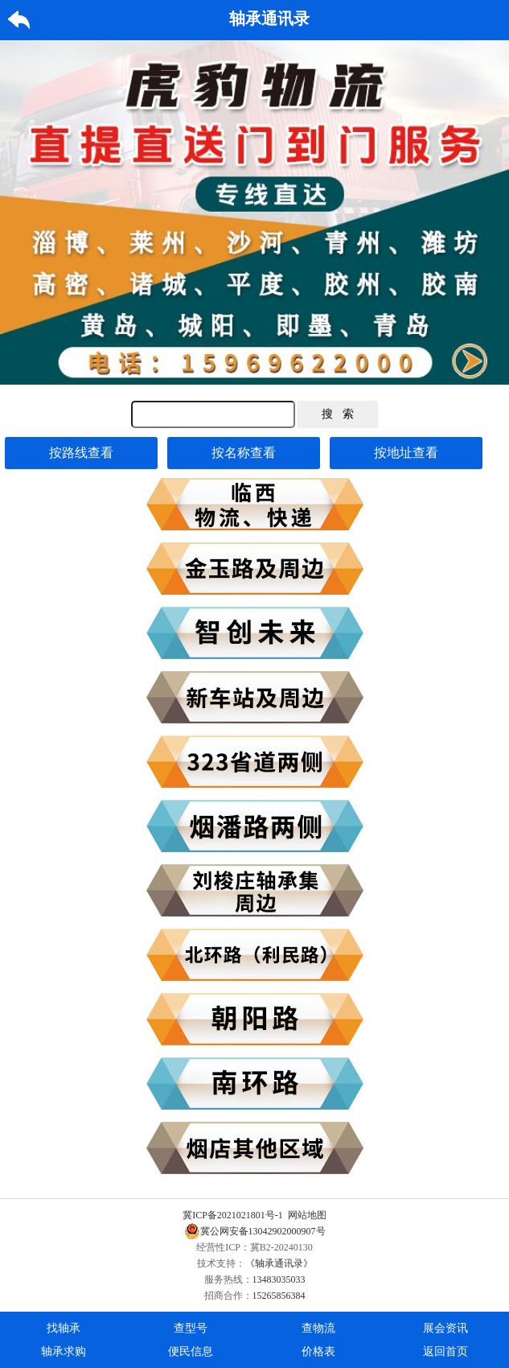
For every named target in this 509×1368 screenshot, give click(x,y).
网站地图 (307, 1215)
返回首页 (445, 1351)
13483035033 (279, 1279)
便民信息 (190, 1351)
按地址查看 (406, 452)
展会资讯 (445, 1328)
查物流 (318, 1328)
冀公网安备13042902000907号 (255, 1231)
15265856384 (279, 1295)
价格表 (318, 1351)
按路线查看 (81, 452)
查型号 (190, 1328)
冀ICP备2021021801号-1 (233, 1215)
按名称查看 (243, 452)
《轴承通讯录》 (279, 1263)
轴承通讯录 (269, 18)
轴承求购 (63, 1351)
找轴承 (63, 1328)
